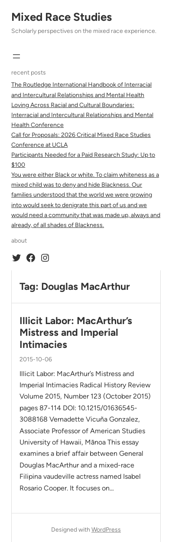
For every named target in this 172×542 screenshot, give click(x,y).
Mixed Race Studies (61, 17)
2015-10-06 (35, 359)
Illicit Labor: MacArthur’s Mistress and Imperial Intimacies (75, 333)
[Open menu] (16, 56)
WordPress (106, 529)
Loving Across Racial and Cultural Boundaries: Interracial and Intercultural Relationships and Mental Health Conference (82, 115)
